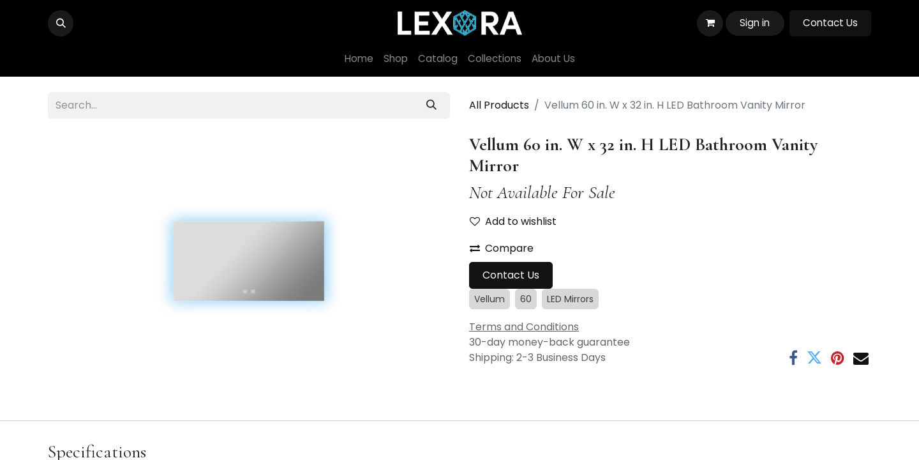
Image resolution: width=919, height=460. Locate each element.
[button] (60, 23)
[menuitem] (359, 59)
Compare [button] (502, 248)
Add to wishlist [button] (513, 221)
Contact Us (830, 22)
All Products (499, 105)
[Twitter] (814, 357)
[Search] (431, 105)
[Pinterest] (837, 357)
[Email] (861, 357)
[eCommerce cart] (709, 23)
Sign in (755, 22)
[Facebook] (793, 357)
